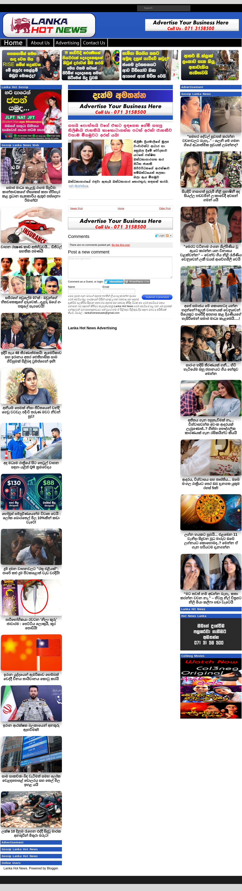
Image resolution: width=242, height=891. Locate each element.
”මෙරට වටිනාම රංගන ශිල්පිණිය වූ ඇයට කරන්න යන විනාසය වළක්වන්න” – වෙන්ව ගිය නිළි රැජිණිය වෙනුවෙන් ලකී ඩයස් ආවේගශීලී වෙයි (211, 253)
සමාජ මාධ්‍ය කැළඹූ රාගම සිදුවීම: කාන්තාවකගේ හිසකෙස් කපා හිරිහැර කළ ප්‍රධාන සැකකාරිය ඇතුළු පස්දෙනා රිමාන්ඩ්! (31, 194)
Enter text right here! (120, 267)
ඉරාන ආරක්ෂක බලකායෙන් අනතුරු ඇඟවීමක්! (31, 727)
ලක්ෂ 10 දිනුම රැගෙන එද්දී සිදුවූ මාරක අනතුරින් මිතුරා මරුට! (31, 833)
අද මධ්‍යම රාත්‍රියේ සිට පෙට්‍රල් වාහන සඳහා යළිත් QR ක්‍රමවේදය (31, 465)
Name (71, 286)
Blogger (52, 868)
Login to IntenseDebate (114, 281)
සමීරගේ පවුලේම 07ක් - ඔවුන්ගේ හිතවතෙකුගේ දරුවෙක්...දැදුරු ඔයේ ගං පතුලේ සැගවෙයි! (31, 302)
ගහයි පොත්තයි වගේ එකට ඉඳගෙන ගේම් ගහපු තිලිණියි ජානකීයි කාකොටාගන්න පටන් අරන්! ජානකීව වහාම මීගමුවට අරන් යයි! (120, 130)
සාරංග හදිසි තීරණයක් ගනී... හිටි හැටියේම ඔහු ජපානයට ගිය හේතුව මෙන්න (211, 369)
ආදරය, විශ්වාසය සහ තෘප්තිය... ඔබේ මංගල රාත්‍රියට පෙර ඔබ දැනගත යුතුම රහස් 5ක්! (211, 483)
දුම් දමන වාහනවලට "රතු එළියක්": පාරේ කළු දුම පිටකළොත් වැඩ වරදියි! (31, 571)
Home (121, 208)
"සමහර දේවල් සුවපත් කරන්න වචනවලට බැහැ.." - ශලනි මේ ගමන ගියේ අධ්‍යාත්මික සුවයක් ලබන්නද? (211, 140)
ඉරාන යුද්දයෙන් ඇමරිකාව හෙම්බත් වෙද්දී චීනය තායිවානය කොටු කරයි (31, 677)
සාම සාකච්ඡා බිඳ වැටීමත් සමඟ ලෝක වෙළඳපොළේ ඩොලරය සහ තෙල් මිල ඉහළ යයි (31, 780)
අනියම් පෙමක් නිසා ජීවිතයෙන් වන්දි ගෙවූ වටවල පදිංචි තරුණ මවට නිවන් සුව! (31, 412)
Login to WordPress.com (137, 281)
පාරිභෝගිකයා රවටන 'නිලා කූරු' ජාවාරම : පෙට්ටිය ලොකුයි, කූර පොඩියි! (31, 624)
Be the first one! (121, 244)
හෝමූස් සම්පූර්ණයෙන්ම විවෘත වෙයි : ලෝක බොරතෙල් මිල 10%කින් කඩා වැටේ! (31, 518)
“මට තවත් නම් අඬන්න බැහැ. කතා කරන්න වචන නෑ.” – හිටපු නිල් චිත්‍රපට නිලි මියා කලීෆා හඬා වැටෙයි (210, 598)
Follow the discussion (169, 235)
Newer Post (76, 208)
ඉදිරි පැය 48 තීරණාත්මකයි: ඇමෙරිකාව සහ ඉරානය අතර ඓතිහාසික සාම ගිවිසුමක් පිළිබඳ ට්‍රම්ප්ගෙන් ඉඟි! (31, 357)
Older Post (165, 208)
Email (106, 286)
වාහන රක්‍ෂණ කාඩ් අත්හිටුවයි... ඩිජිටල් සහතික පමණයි (31, 249)
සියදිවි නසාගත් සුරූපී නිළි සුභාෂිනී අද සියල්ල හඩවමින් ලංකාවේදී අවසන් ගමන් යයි (211, 196)
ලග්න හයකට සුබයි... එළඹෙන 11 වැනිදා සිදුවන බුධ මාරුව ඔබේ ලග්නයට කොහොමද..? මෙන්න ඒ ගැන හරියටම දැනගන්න (211, 541)
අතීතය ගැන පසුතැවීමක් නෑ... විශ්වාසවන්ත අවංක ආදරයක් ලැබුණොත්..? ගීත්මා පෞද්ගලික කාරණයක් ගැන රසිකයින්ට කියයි (211, 426)
